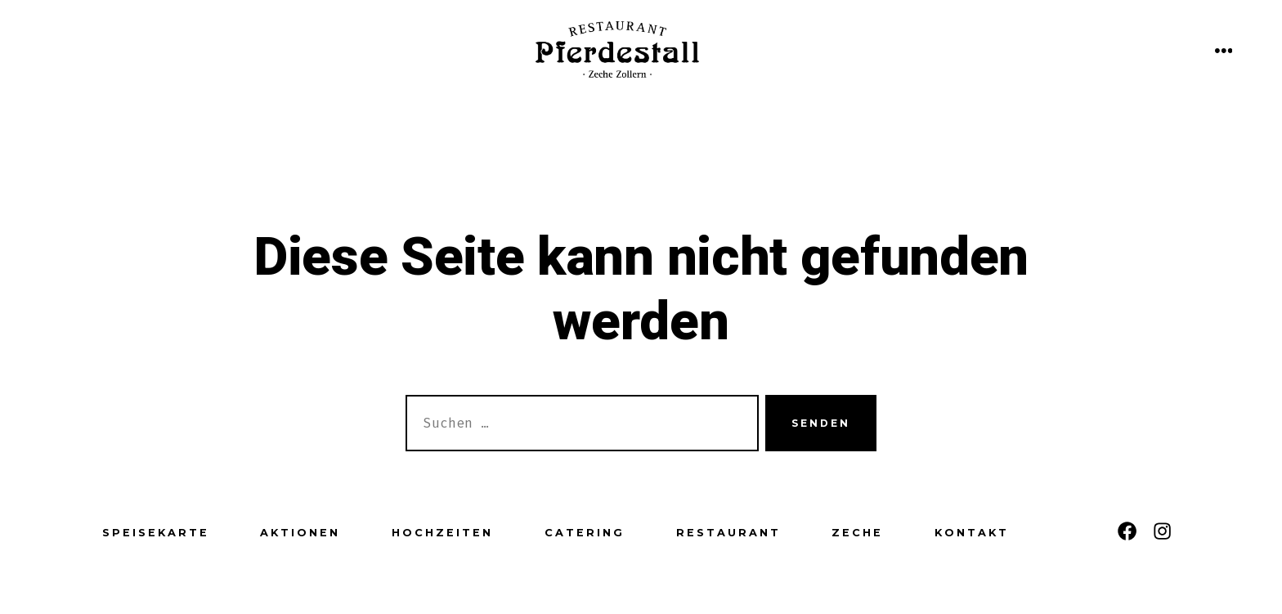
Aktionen (300, 533)
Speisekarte (155, 533)
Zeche (857, 533)
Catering (585, 533)
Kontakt (972, 533)
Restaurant (728, 533)
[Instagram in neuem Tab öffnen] (1162, 531)
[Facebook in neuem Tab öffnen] (1127, 531)
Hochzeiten (442, 533)
